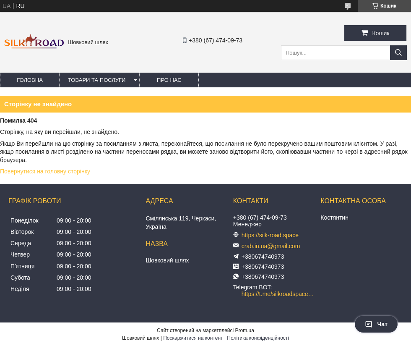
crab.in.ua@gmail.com (271, 246)
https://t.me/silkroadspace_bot (279, 294)
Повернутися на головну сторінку (45, 171)
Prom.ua (244, 330)
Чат (376, 324)
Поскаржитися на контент (193, 338)
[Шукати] (398, 52)
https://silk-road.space (270, 235)
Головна (30, 80)
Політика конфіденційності (258, 338)
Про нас (169, 80)
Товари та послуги (96, 80)
